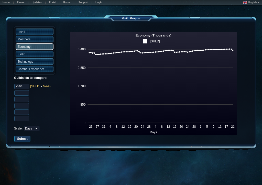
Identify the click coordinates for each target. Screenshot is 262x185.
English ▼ (251, 2)
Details (47, 86)
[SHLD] (35, 86)
